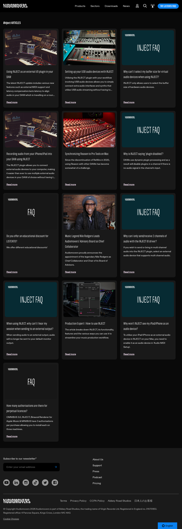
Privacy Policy (78, 500)
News (126, 6)
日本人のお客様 (143, 500)
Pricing (97, 483)
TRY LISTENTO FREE (168, 6)
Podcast (97, 477)
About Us (98, 459)
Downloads (111, 6)
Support (97, 465)
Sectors (95, 6)
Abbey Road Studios (119, 500)
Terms (63, 500)
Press (96, 471)
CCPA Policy (97, 500)
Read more (11, 102)
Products (80, 6)
